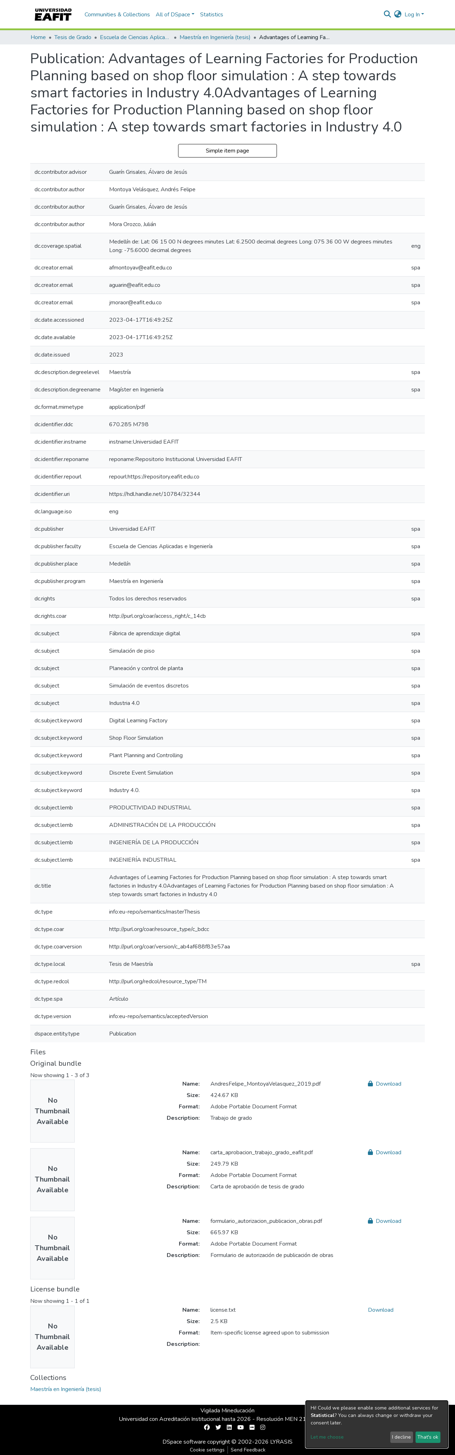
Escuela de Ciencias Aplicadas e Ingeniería (135, 37)
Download (384, 1084)
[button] (398, 14)
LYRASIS (281, 1442)
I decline (401, 1437)
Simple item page (227, 151)
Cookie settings (207, 1449)
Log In (412, 14)
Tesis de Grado (72, 37)
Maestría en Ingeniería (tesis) (215, 37)
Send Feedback (248, 1449)
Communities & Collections (117, 14)
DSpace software (184, 1442)
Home (38, 37)
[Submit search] (387, 14)
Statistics (211, 14)
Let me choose (327, 1437)
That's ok (427, 1437)
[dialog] (377, 1424)
